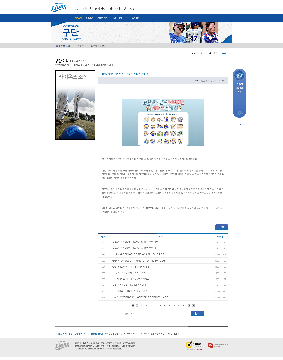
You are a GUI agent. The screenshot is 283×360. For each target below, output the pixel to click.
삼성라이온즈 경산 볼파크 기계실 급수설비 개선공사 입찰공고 (139, 260)
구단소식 (78, 18)
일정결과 (239, 88)
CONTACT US (131, 333)
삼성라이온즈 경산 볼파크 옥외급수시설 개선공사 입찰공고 (138, 254)
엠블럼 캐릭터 (103, 18)
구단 (76, 8)
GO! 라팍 (117, 18)
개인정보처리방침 (65, 333)
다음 (189, 305)
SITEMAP (144, 333)
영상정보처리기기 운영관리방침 (88, 333)
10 (184, 305)
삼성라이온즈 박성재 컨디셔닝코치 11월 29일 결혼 (135, 248)
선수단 (87, 8)
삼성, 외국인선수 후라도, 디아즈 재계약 (130, 272)
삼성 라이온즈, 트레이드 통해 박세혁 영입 (130, 266)
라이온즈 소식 (63, 46)
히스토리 (89, 18)
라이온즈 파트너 (133, 18)
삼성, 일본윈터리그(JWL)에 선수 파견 (129, 285)
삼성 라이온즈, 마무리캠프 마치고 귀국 (129, 291)
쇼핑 (132, 8)
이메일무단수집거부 (113, 333)
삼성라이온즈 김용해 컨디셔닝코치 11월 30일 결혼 (135, 242)
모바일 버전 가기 (173, 333)
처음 (133, 305)
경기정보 (100, 8)
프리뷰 (80, 46)
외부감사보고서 (98, 46)
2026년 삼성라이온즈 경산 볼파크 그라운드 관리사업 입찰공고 (140, 297)
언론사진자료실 (157, 333)
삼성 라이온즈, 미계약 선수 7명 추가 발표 (130, 279)
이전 (137, 305)
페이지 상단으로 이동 (239, 123)
